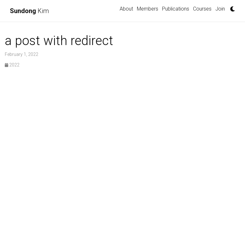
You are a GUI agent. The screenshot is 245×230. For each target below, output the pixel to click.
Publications (175, 9)
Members (147, 9)
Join (220, 9)
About (126, 9)
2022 (12, 64)
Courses (202, 9)
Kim (29, 11)
